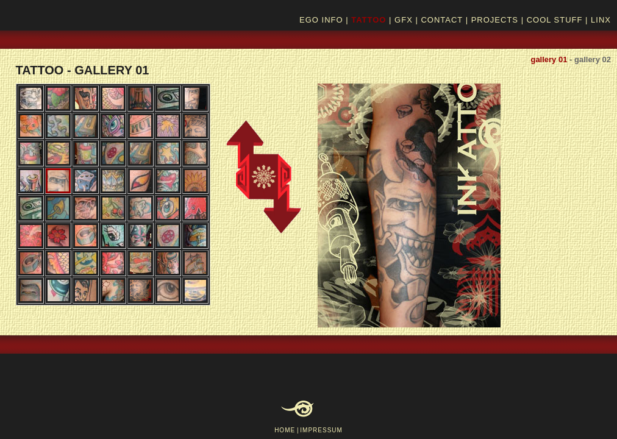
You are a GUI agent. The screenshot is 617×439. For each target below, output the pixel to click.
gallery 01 (548, 59)
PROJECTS (494, 19)
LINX (601, 19)
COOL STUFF (555, 19)
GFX (403, 19)
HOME (284, 430)
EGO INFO (321, 19)
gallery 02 (592, 59)
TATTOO (368, 19)
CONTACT (442, 19)
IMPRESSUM (321, 430)
